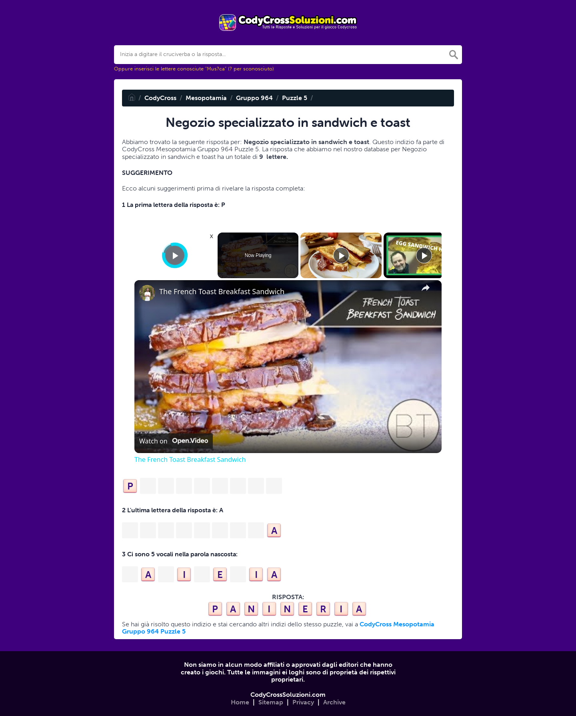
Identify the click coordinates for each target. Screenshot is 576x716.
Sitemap (270, 702)
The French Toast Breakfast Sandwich (221, 291)
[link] (147, 293)
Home (240, 702)
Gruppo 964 (254, 98)
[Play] (341, 255)
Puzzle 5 (294, 98)
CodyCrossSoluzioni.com (288, 694)
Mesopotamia (206, 98)
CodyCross (160, 98)
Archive (334, 702)
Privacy (303, 702)
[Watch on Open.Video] (173, 441)
